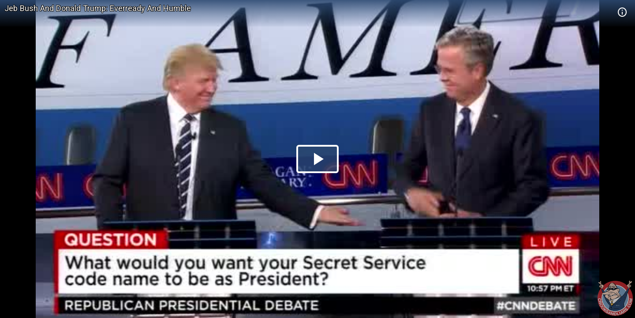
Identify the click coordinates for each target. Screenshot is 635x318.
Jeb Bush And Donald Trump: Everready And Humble (97, 8)
